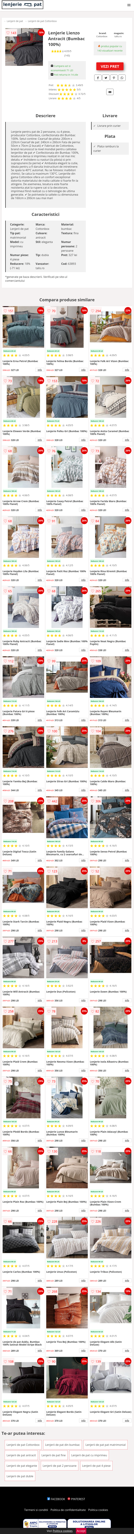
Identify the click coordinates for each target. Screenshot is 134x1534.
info (40, 369)
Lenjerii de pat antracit (21, 1455)
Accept (81, 1531)
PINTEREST (76, 1499)
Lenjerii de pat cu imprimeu (89, 1455)
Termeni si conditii (36, 1510)
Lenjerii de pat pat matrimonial (105, 1445)
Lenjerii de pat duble (20, 1476)
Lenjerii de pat (15, 21)
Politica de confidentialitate (68, 1510)
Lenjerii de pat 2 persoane (60, 1466)
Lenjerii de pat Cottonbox (42, 21)
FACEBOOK (56, 1499)
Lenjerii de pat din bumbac (62, 1445)
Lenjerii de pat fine (54, 1455)
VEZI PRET (110, 66)
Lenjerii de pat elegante (22, 1466)
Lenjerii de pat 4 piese (96, 1466)
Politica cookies (98, 1510)
